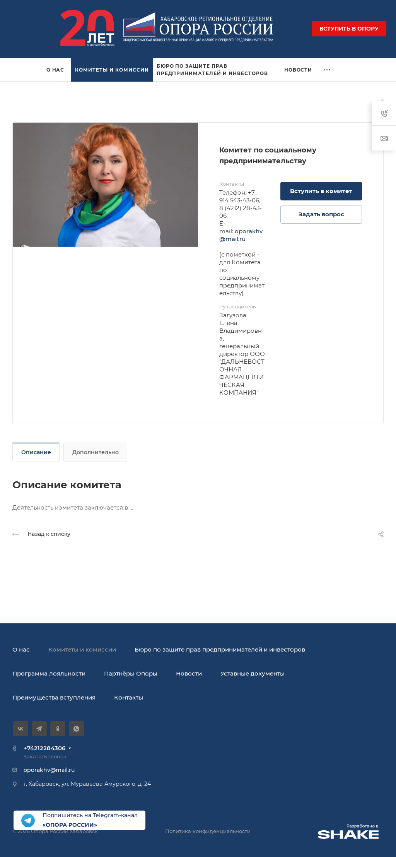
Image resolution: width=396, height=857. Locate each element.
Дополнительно (95, 452)
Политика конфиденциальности (208, 831)
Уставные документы (252, 673)
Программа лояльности (48, 673)
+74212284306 (44, 748)
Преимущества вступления (54, 697)
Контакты (128, 697)
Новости (189, 673)
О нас (21, 649)
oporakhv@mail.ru (241, 235)
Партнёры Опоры (130, 673)
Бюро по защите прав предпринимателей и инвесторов (220, 649)
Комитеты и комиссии (82, 649)
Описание (36, 452)
